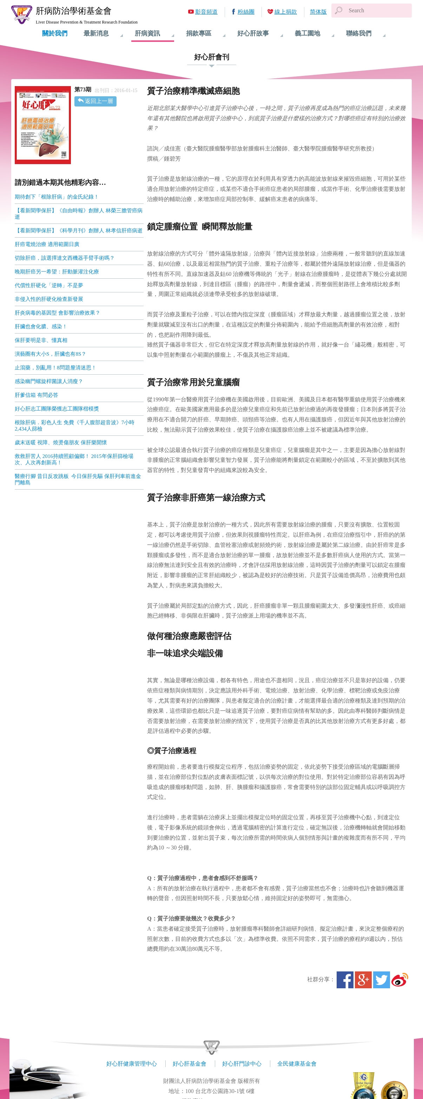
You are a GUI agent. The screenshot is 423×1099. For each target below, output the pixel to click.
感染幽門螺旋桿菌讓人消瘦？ (49, 381)
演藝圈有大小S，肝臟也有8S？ (50, 354)
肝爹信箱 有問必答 (36, 395)
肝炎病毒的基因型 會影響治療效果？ (57, 313)
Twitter (381, 979)
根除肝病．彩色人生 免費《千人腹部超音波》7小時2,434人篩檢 (74, 426)
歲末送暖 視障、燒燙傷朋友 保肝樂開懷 (61, 442)
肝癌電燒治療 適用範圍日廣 (47, 244)
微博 (399, 979)
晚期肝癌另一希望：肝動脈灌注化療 (57, 271)
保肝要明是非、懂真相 (41, 340)
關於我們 (54, 33)
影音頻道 (206, 12)
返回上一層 (99, 101)
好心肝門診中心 (242, 1064)
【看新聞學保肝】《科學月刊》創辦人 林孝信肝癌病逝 (79, 230)
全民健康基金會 (297, 1064)
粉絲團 (246, 12)
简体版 (318, 12)
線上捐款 (286, 12)
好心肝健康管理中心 (131, 1064)
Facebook (345, 979)
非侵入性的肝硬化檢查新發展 (49, 299)
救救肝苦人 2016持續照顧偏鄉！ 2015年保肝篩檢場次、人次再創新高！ (74, 459)
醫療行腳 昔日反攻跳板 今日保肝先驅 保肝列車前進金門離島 (78, 479)
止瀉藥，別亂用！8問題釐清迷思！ (56, 367)
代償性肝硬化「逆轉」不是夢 (49, 285)
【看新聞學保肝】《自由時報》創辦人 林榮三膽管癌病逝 (79, 214)
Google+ (363, 979)
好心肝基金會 (189, 1064)
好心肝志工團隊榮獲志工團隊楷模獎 (57, 409)
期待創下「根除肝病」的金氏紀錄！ (57, 197)
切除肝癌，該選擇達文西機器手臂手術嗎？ (65, 258)
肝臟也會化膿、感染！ (41, 326)
